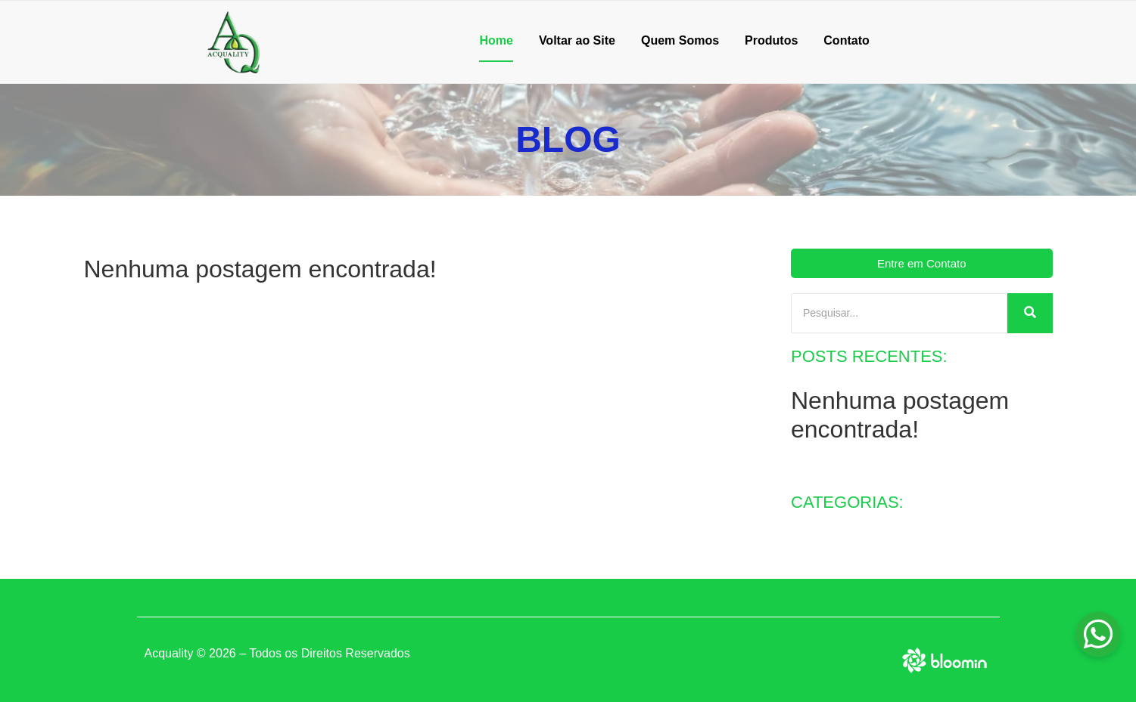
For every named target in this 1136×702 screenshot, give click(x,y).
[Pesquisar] (899, 313)
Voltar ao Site (577, 40)
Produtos (771, 40)
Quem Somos (680, 40)
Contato (846, 40)
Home (495, 40)
